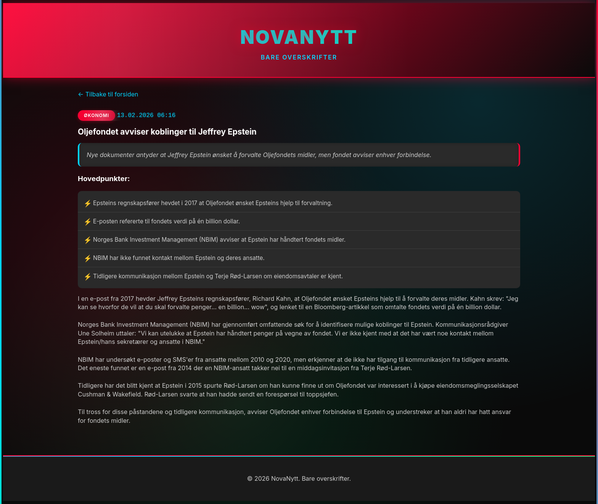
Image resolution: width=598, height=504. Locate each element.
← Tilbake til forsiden (108, 94)
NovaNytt (299, 37)
